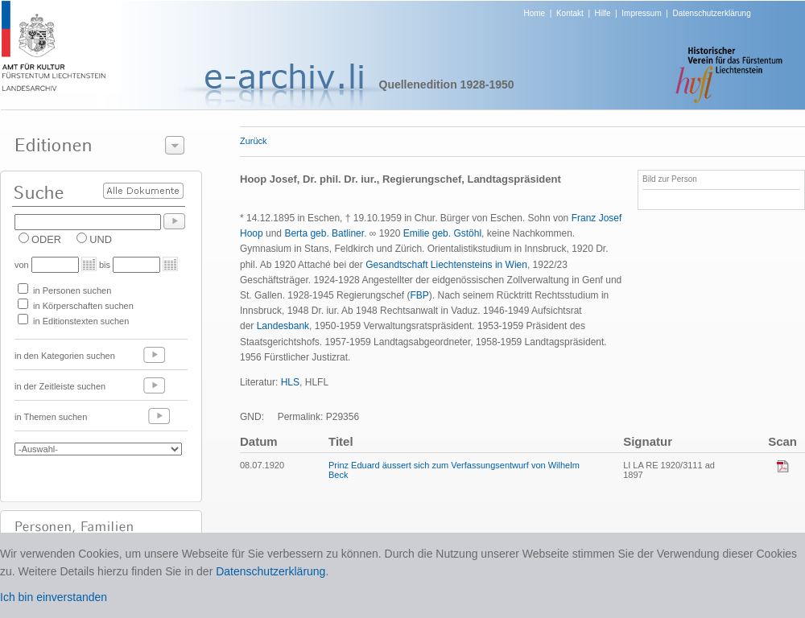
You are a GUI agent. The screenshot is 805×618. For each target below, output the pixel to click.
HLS (290, 382)
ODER (46, 239)
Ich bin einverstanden (53, 597)
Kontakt (570, 13)
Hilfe (603, 13)
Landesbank (283, 326)
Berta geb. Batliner (324, 233)
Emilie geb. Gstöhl (442, 233)
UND (100, 239)
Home (535, 13)
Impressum (641, 13)
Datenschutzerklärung (711, 13)
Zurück (253, 141)
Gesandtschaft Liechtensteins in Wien (446, 264)
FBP (419, 295)
